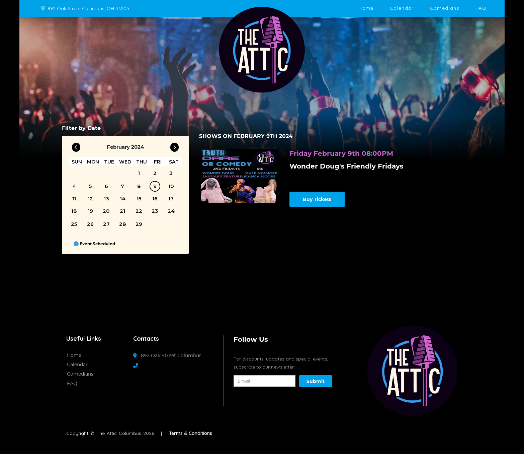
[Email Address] (264, 381)
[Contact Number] (139, 366)
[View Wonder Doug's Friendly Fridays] (240, 176)
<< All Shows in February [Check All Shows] (220, 127)
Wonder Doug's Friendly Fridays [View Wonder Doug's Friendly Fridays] (346, 166)
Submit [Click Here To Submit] (316, 381)
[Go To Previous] (76, 146)
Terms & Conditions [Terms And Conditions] (190, 433)
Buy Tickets (317, 199)
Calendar (402, 8)
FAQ (481, 8)
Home (365, 8)
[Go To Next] (174, 146)
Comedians (444, 8)
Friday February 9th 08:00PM (341, 153)
